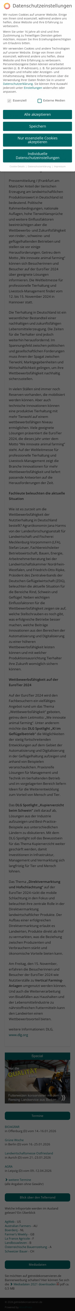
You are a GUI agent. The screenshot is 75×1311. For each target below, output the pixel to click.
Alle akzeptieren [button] (37, 108)
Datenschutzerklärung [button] (39, 160)
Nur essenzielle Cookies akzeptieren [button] (38, 134)
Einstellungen (33, 82)
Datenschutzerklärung (18, 78)
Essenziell (17, 94)
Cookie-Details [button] (17, 160)
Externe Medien (51, 94)
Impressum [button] (60, 160)
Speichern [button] (37, 120)
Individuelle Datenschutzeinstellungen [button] (37, 149)
